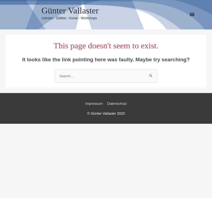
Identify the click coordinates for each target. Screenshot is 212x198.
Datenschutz (117, 103)
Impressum (94, 103)
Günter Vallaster (70, 10)
